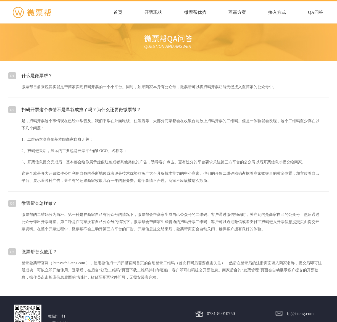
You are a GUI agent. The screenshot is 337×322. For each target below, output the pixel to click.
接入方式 (277, 12)
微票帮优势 (195, 12)
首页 (118, 12)
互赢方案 (237, 12)
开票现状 (153, 12)
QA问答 (315, 12)
